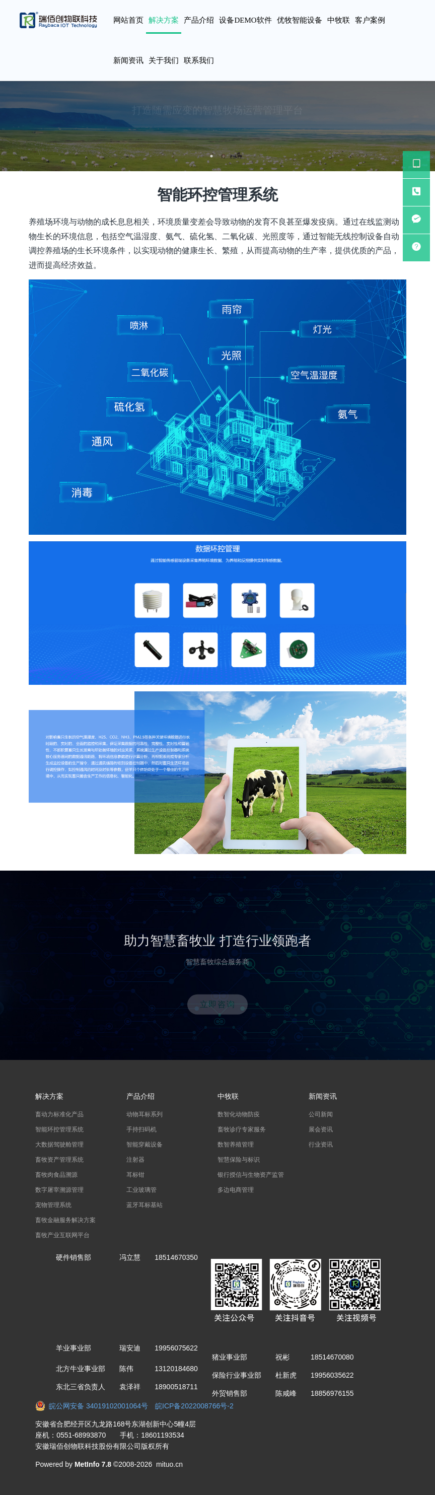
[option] (217, 126)
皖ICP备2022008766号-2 (194, 1406)
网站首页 (128, 20)
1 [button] (211, 156)
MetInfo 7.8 (93, 1464)
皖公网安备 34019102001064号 (95, 1406)
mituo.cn (169, 1464)
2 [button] (224, 156)
